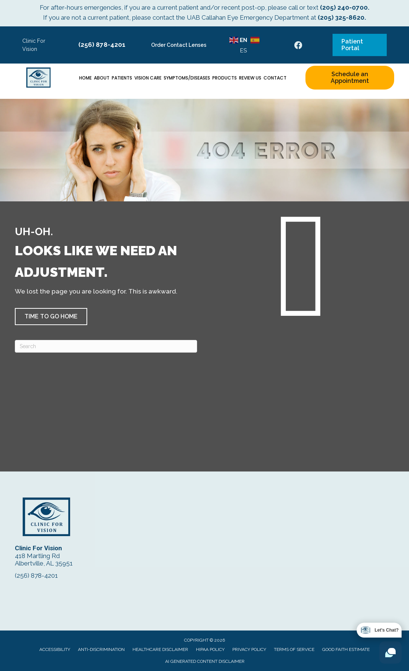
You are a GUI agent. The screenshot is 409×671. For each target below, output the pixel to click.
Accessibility (54, 649)
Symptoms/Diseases (187, 78)
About (101, 78)
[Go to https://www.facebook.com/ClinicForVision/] (298, 46)
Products (224, 78)
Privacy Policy (249, 649)
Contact (275, 78)
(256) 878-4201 (101, 44)
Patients (122, 78)
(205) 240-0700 (344, 7)
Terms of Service (294, 649)
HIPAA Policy (210, 649)
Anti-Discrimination (101, 649)
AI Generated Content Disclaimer (205, 661)
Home (85, 78)
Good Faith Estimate (346, 649)
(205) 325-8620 (341, 17)
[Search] (106, 346)
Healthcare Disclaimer (160, 649)
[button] (51, 316)
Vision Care (147, 78)
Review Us (250, 78)
